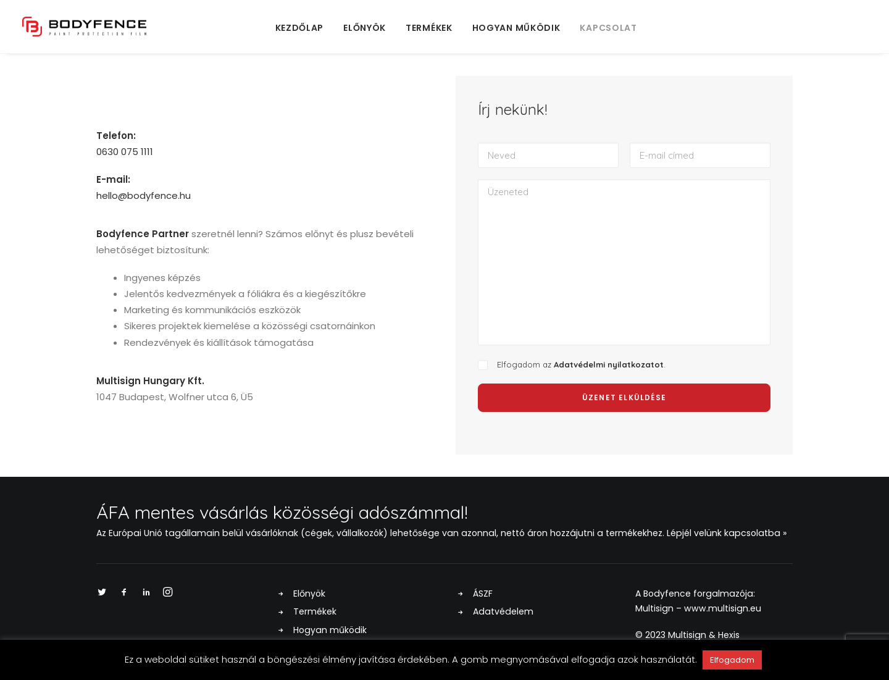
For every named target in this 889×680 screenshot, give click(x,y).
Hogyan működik (516, 28)
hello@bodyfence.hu (143, 196)
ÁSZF (483, 593)
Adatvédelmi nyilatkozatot (611, 350)
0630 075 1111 (124, 152)
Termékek (429, 28)
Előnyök (364, 28)
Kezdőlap (299, 28)
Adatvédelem (503, 611)
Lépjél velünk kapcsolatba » (727, 533)
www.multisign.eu (722, 608)
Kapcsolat (608, 28)
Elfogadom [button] (732, 660)
